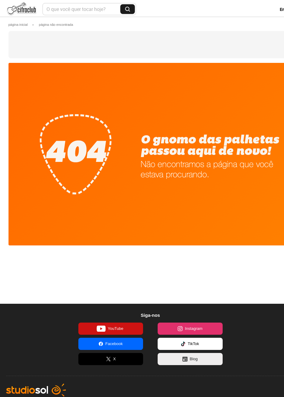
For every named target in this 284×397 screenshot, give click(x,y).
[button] (56, 24)
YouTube (110, 329)
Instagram (190, 329)
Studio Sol (36, 390)
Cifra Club (21, 9)
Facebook (111, 344)
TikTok (190, 344)
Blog (190, 359)
